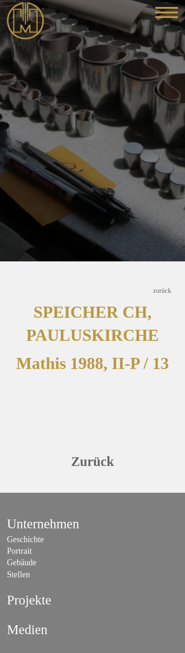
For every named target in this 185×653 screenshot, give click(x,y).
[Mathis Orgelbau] (25, 19)
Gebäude (21, 562)
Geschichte (25, 539)
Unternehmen (43, 523)
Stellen (18, 574)
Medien (27, 629)
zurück (162, 290)
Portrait (19, 551)
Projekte (29, 600)
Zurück (92, 461)
